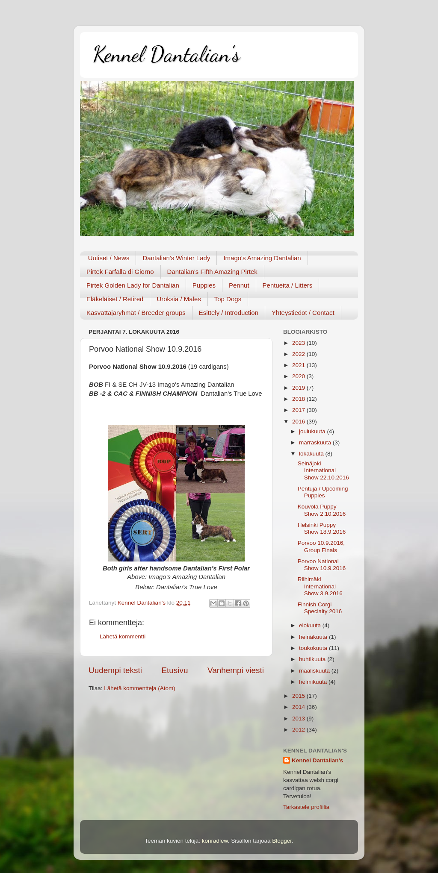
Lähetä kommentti (122, 636)
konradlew (215, 841)
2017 (299, 410)
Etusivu (175, 670)
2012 (299, 729)
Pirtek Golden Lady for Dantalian (132, 285)
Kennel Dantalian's (166, 54)
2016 (299, 421)
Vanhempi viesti (235, 670)
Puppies (204, 285)
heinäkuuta (314, 637)
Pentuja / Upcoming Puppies (323, 492)
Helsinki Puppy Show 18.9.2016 (322, 528)
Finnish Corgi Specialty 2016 (320, 607)
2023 (299, 343)
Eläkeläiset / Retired (114, 299)
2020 (299, 376)
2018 (299, 399)
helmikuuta (313, 682)
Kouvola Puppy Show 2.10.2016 (322, 510)
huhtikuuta (313, 659)
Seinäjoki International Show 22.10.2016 (323, 470)
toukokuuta (314, 648)
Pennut (239, 285)
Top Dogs (227, 299)
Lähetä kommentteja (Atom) (139, 688)
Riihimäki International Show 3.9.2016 (320, 586)
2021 (299, 365)
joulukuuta (313, 431)
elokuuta (311, 625)
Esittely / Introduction (228, 312)
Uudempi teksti (115, 670)
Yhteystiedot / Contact (303, 312)
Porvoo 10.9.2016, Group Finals (321, 546)
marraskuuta (316, 442)
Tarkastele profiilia (306, 807)
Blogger (282, 841)
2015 (299, 696)
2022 (299, 354)
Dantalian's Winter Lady (176, 258)
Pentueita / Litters (288, 285)
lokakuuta (312, 453)
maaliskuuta (315, 670)
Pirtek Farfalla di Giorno (120, 271)
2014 (299, 707)
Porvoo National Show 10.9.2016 (322, 564)
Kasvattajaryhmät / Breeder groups (136, 312)
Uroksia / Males (179, 299)
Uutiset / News (109, 258)
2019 (299, 388)
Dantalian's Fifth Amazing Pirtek (212, 271)
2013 (299, 718)
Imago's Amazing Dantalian (262, 258)
